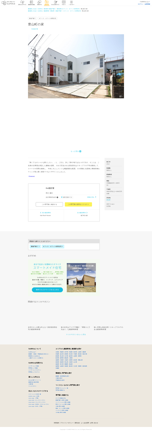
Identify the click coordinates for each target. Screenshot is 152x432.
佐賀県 (61, 366)
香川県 (61, 364)
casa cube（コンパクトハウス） (37, 400)
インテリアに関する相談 (62, 410)
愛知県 (109, 200)
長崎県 (66, 366)
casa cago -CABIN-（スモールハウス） (38, 404)
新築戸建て (32, 18)
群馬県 (66, 354)
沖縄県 (57, 368)
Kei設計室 (35, 29)
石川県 (66, 356)
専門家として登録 (33, 368)
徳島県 (57, 364)
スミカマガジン (32, 386)
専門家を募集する (60, 390)
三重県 (70, 358)
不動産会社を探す (60, 380)
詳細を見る (90, 197)
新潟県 (57, 356)
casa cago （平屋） (33, 398)
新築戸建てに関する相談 (62, 400)
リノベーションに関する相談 (63, 402)
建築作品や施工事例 (33, 382)
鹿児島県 (84, 366)
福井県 (70, 356)
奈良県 (75, 360)
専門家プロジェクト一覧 (62, 388)
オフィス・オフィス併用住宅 (47, 18)
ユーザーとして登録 (33, 366)
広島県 (70, 362)
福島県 (84, 352)
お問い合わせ (94, 423)
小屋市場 (30, 384)
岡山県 (66, 362)
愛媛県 (66, 364)
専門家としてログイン (34, 372)
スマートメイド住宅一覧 (34, 394)
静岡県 (61, 358)
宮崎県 (79, 366)
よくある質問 (85, 423)
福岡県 (57, 366)
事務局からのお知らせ (34, 356)
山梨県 (75, 356)
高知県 (70, 364)
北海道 (57, 352)
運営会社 (77, 423)
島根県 (61, 362)
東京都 (79, 354)
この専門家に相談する (49, 204)
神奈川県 (84, 354)
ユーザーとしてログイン (34, 370)
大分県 (75, 366)
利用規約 (56, 423)
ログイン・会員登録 (144, 4)
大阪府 (66, 360)
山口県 (75, 362)
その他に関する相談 (61, 412)
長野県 (79, 356)
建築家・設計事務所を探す (62, 376)
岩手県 (66, 352)
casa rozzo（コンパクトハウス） (37, 402)
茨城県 (57, 354)
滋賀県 (57, 360)
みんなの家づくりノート (34, 380)
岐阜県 (57, 358)
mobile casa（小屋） (34, 396)
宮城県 (70, 352)
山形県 (79, 352)
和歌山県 (80, 360)
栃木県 (61, 354)
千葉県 (75, 354)
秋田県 (75, 352)
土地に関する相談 (60, 406)
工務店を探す (59, 378)
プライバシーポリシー (67, 423)
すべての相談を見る (61, 398)
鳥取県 (57, 362)
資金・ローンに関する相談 (62, 408)
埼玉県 (70, 354)
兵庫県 (70, 360)
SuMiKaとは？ (32, 352)
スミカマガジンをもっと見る (76, 334)
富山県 (61, 356)
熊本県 (70, 366)
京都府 (61, 360)
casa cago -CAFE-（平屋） (35, 406)
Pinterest (32, 176)
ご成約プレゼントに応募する (35, 358)
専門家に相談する (62, 395)
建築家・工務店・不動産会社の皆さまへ (38, 354)
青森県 (61, 352)
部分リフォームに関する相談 (63, 404)
